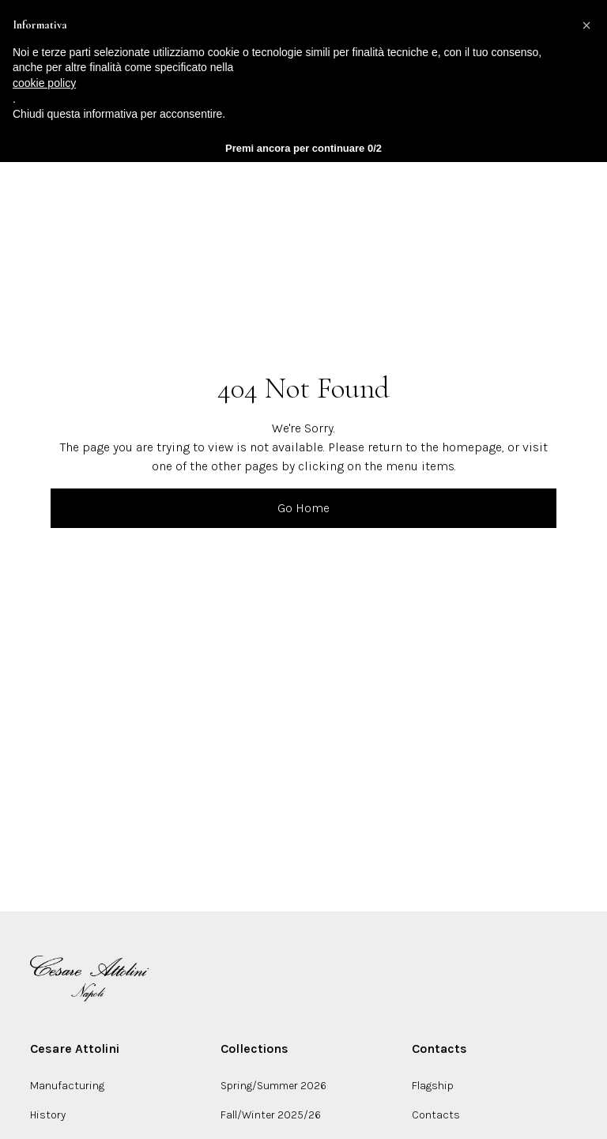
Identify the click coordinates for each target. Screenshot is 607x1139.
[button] (586, 25)
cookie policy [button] (44, 83)
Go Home (303, 507)
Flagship (433, 1085)
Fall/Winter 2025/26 (271, 1115)
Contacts (436, 1115)
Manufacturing (67, 1085)
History (48, 1115)
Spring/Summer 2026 (273, 1085)
